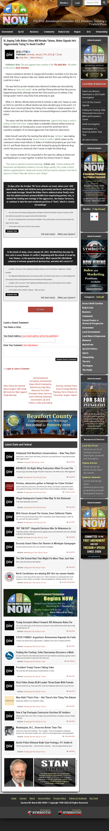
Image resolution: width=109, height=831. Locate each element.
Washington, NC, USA (94, 222)
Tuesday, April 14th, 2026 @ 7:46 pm (34, 569)
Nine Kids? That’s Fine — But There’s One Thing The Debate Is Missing (46, 700)
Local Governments (91, 332)
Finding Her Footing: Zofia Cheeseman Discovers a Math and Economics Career (45, 655)
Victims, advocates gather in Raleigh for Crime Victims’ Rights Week (44, 486)
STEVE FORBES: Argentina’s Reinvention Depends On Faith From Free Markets (46, 640)
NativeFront (35, 388)
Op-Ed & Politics (89, 348)
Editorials (47, 398)
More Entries (36, 57)
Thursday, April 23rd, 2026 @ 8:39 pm (35, 479)
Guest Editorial (35, 398)
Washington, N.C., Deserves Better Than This (39, 729)
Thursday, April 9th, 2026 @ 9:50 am (34, 753)
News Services (45, 395)
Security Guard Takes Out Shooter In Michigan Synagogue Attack (46, 546)
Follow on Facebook (78, 800)
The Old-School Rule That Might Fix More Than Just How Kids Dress (45, 561)
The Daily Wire (60, 64)
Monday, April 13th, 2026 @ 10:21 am (35, 584)
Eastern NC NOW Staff (68, 584)
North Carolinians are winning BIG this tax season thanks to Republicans (45, 576)
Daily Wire (23, 57)
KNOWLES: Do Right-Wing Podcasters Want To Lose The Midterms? (44, 471)
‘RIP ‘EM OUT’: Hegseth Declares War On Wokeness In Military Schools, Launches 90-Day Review (43, 531)
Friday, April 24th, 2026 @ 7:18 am (34, 464)
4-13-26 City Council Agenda (91, 104)
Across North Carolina (92, 303)
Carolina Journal (70, 493)
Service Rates (44, 800)
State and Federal (44, 404)
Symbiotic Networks (91, 477)
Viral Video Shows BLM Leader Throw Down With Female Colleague (44, 685)
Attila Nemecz (71, 663)
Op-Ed (21, 31)
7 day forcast (99, 209)
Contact (23, 800)
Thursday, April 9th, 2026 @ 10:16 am (35, 738)
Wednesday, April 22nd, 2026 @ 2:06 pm (35, 554)
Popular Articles (89, 463)
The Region (87, 365)
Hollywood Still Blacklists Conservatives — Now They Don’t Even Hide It (45, 456)
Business (34, 31)
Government (7, 31)
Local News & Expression (94, 336)
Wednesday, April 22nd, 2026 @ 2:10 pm (35, 539)
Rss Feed (94, 800)
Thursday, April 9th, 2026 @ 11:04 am (35, 678)
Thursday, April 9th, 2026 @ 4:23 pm (34, 648)
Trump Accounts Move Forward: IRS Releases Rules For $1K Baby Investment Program (44, 625)
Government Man (70, 738)
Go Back (40, 309)
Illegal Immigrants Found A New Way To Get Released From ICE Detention (43, 501)
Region (77, 31)
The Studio (87, 370)
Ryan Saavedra (22, 67)
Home (13, 800)
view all (100, 297)
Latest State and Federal (18, 446)
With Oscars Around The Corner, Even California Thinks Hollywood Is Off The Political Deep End (44, 516)
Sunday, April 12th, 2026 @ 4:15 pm (34, 633)
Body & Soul (63, 31)
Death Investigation (91, 124)
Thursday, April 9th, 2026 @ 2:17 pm (34, 663)
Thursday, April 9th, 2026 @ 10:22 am (35, 693)
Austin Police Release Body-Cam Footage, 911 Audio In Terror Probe (44, 745)
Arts (89, 31)
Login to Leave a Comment (17, 370)
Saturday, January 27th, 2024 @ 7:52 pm (44, 54)
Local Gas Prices (90, 445)
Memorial (86, 340)
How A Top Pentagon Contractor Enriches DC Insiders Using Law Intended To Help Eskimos (43, 715)
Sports (85, 353)
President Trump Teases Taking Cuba (35, 668)
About (32, 800)
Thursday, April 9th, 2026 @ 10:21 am (35, 723)
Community (49, 31)
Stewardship (101, 31)
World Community (43, 385)
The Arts (86, 361)
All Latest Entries (90, 139)
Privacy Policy (59, 800)
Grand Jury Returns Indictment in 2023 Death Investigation (93, 94)
